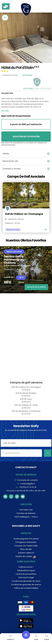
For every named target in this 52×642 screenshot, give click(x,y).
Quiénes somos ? (26, 567)
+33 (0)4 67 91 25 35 (27, 487)
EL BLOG (46, 637)
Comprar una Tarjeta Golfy (26, 545)
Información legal (26, 577)
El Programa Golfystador (26, 542)
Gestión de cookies (26, 556)
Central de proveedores (26, 574)
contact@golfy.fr (27, 483)
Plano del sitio (26, 549)
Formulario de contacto (27, 480)
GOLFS (36, 637)
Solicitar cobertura (26, 552)
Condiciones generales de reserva (26, 584)
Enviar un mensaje (26, 474)
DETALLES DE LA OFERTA (36, 287)
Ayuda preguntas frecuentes (26, 538)
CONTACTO (10, 637)
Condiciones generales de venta (26, 581)
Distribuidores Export (26, 570)
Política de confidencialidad (26, 588)
